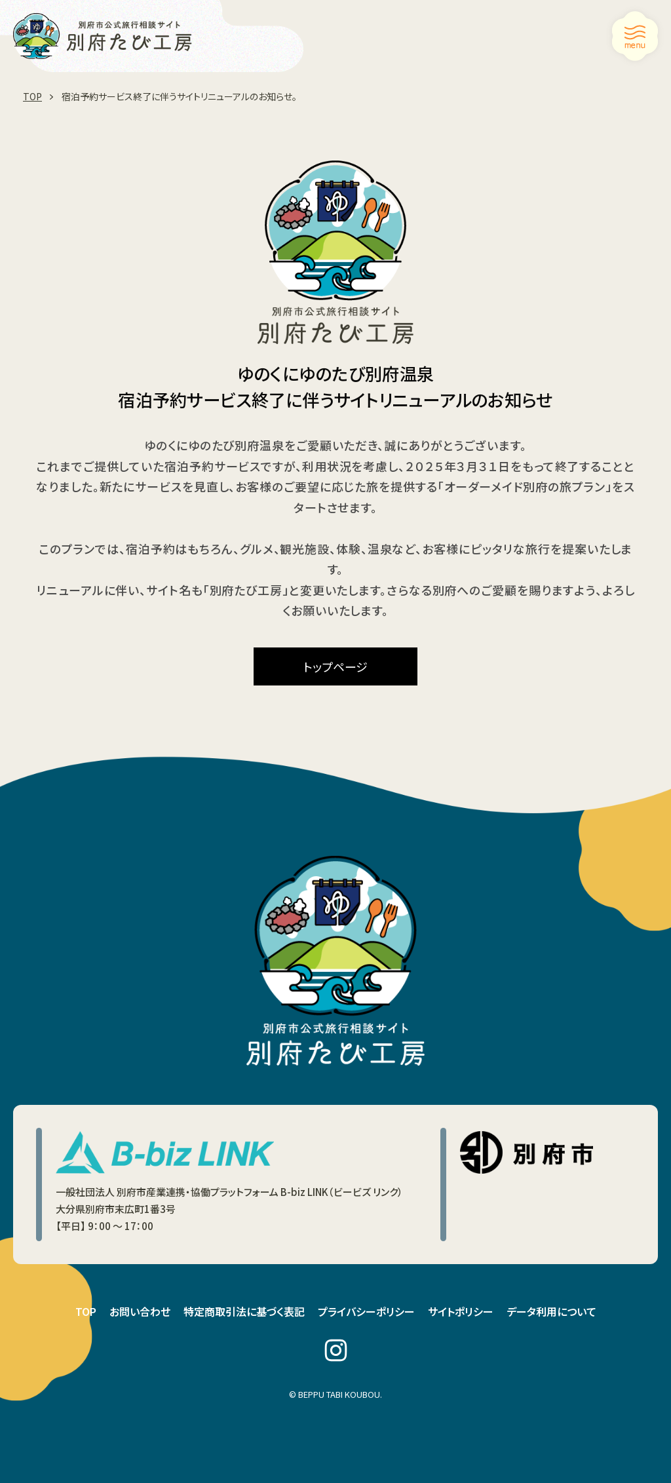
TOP (85, 1311)
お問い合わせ (139, 1311)
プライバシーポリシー (366, 1311)
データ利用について (551, 1311)
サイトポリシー (460, 1311)
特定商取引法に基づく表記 (244, 1311)
